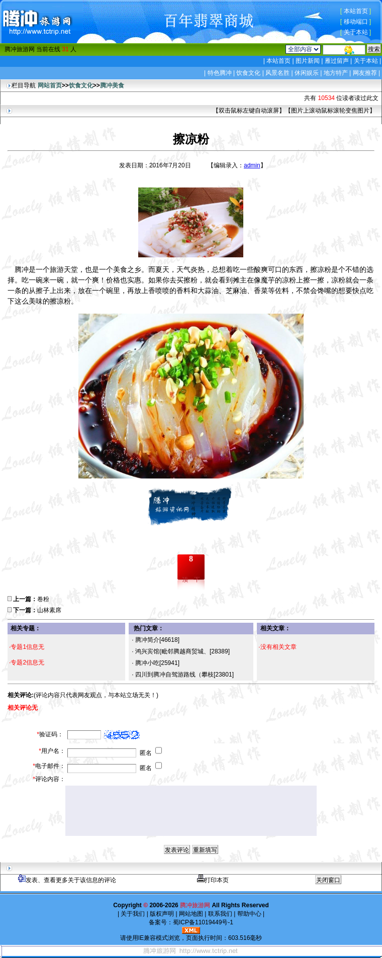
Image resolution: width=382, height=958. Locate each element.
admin (252, 165)
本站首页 (356, 11)
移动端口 (356, 21)
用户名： (52, 750)
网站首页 (50, 85)
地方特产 (336, 72)
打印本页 (213, 880)
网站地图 (191, 913)
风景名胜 (277, 72)
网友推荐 (365, 72)
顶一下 (191, 579)
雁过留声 (336, 60)
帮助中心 (249, 913)
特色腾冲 (220, 72)
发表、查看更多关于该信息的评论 (67, 880)
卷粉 (43, 599)
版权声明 (162, 913)
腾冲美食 (112, 85)
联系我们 (220, 913)
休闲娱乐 (307, 72)
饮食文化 (248, 72)
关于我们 (133, 913)
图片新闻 (308, 60)
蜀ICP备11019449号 (200, 922)
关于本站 (356, 32)
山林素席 (49, 610)
